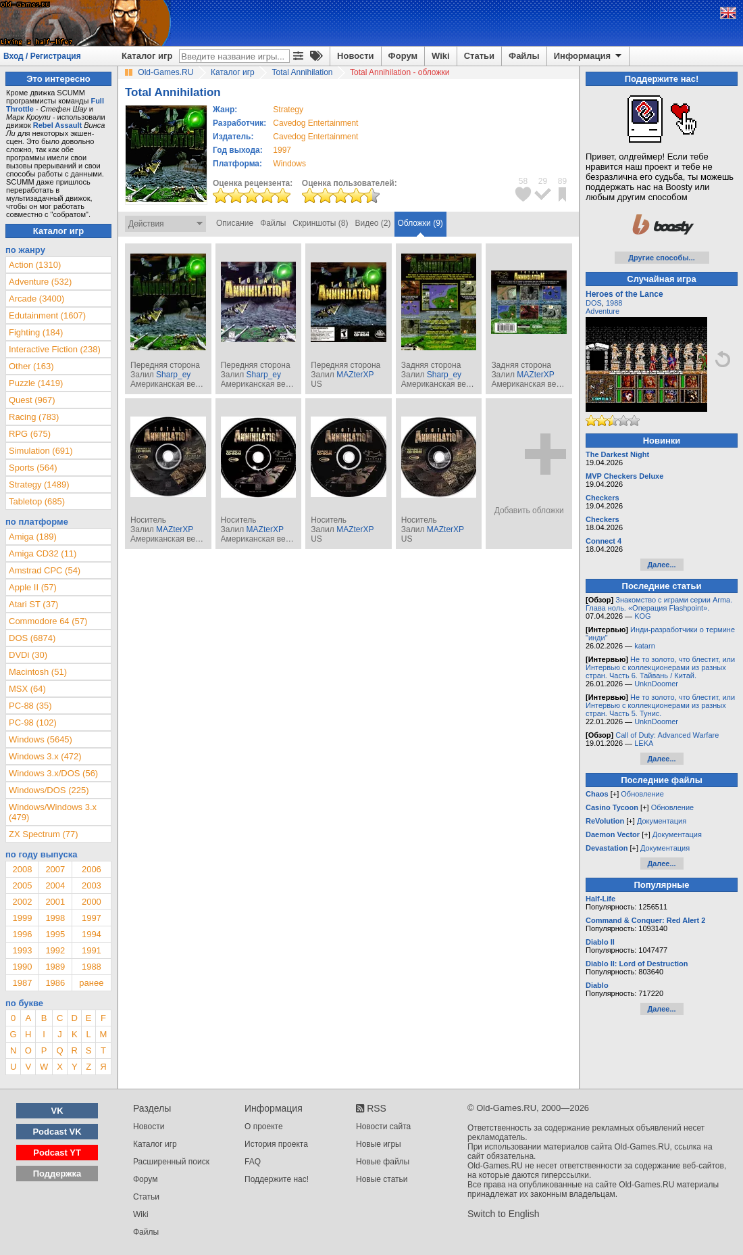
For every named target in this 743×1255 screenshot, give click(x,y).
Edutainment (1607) (47, 315)
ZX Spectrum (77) (43, 834)
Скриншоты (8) (320, 223)
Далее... (661, 565)
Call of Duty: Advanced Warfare (667, 735)
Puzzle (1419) (36, 383)
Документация (661, 821)
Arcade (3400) (36, 298)
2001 (55, 902)
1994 (91, 934)
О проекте (264, 1126)
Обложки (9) (420, 223)
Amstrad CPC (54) (44, 570)
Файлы (524, 56)
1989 (55, 967)
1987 (22, 983)
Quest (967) (32, 400)
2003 (91, 885)
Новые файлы (382, 1161)
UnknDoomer (656, 684)
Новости (355, 56)
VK (57, 1111)
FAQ (253, 1161)
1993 (22, 950)
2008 (22, 869)
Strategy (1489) (39, 484)
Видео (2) (372, 223)
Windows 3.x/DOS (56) (53, 773)
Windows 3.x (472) (45, 756)
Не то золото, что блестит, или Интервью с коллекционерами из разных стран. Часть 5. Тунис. (660, 705)
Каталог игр (147, 56)
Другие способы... (661, 258)
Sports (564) (33, 468)
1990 (22, 967)
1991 (91, 950)
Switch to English (503, 1213)
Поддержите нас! (277, 1179)
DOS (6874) (32, 638)
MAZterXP (355, 374)
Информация (588, 56)
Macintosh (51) (38, 672)
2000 (91, 902)
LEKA (643, 743)
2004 (55, 885)
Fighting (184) (36, 332)
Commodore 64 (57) (48, 621)
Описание (234, 223)
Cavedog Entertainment (315, 123)
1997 (282, 150)
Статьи (479, 56)
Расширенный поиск (171, 1161)
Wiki (441, 56)
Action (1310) (35, 265)
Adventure (602, 311)
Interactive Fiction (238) (55, 349)
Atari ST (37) (33, 604)
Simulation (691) (41, 451)
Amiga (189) (33, 536)
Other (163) (31, 366)
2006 (91, 869)
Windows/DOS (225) (48, 790)
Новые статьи (382, 1179)
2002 (22, 902)
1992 (55, 950)
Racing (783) (34, 417)
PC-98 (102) (33, 722)
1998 (55, 918)
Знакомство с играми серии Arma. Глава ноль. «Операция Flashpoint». (659, 604)
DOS (594, 303)
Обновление (642, 794)
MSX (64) (27, 689)
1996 (22, 934)
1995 (55, 934)
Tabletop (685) (37, 501)
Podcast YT (57, 1152)
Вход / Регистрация (42, 56)
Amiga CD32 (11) (42, 553)
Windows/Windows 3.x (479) (53, 812)
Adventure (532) (40, 282)
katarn (644, 646)
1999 (22, 918)
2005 (22, 885)
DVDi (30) (28, 655)
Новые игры (378, 1144)
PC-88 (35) (30, 706)
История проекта (276, 1144)
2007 (55, 869)
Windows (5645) (40, 739)
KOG (642, 616)
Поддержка (57, 1173)
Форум (402, 56)
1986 (55, 983)
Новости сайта (383, 1126)
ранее (91, 983)
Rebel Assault (57, 125)
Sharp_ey (173, 374)
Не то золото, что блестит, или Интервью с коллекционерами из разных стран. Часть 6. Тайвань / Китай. (660, 667)
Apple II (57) (33, 587)
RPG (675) (30, 434)
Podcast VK (56, 1132)
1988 (91, 967)
